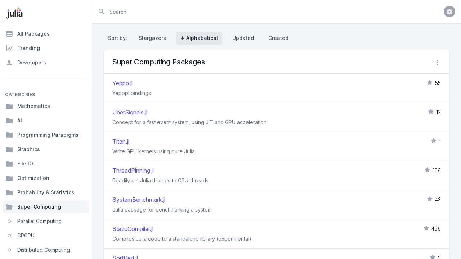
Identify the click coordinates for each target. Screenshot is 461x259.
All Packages (28, 33)
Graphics (23, 149)
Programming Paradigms (42, 134)
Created (278, 38)
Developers (26, 62)
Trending (23, 48)
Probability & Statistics (40, 192)
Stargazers (152, 38)
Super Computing (33, 206)
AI (14, 120)
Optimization (27, 178)
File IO (19, 163)
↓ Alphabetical (199, 38)
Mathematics (28, 106)
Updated (243, 38)
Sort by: (119, 38)
